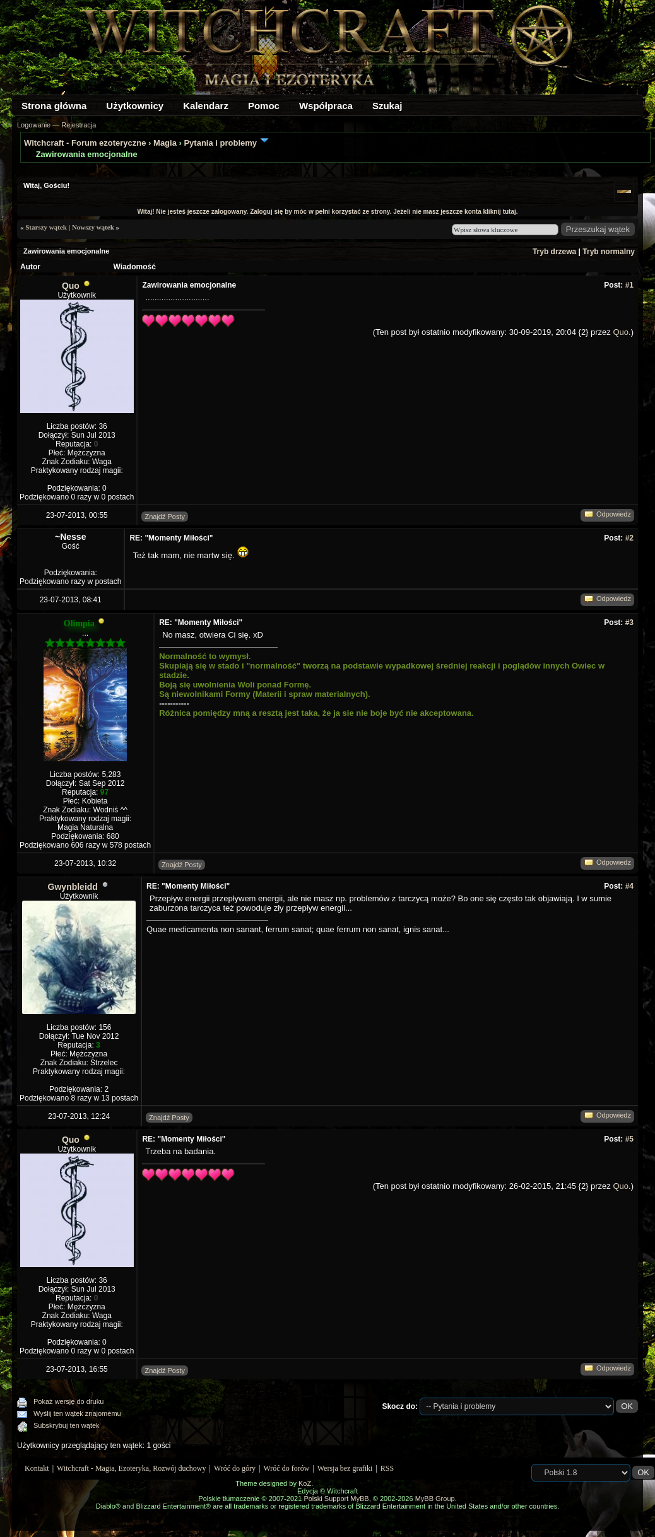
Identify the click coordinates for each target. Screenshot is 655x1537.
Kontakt (37, 1468)
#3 (629, 622)
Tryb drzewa (554, 251)
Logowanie (33, 125)
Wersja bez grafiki (345, 1468)
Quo (71, 286)
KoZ (304, 1483)
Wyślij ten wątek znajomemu (77, 1413)
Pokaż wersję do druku (68, 1401)
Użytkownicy (134, 105)
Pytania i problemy (220, 143)
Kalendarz (205, 105)
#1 (629, 285)
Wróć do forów (287, 1468)
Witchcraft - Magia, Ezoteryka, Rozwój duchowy (131, 1468)
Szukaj (387, 105)
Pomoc (264, 105)
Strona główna (53, 105)
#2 (629, 538)
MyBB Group (435, 1498)
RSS (387, 1468)
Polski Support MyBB (336, 1498)
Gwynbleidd (73, 887)
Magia (165, 143)
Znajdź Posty (165, 516)
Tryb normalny (608, 251)
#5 (629, 1139)
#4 (629, 886)
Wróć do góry (235, 1468)
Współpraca (326, 105)
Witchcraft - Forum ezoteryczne (85, 143)
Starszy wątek (46, 227)
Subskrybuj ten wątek (66, 1425)
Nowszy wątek (93, 227)
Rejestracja (78, 125)
